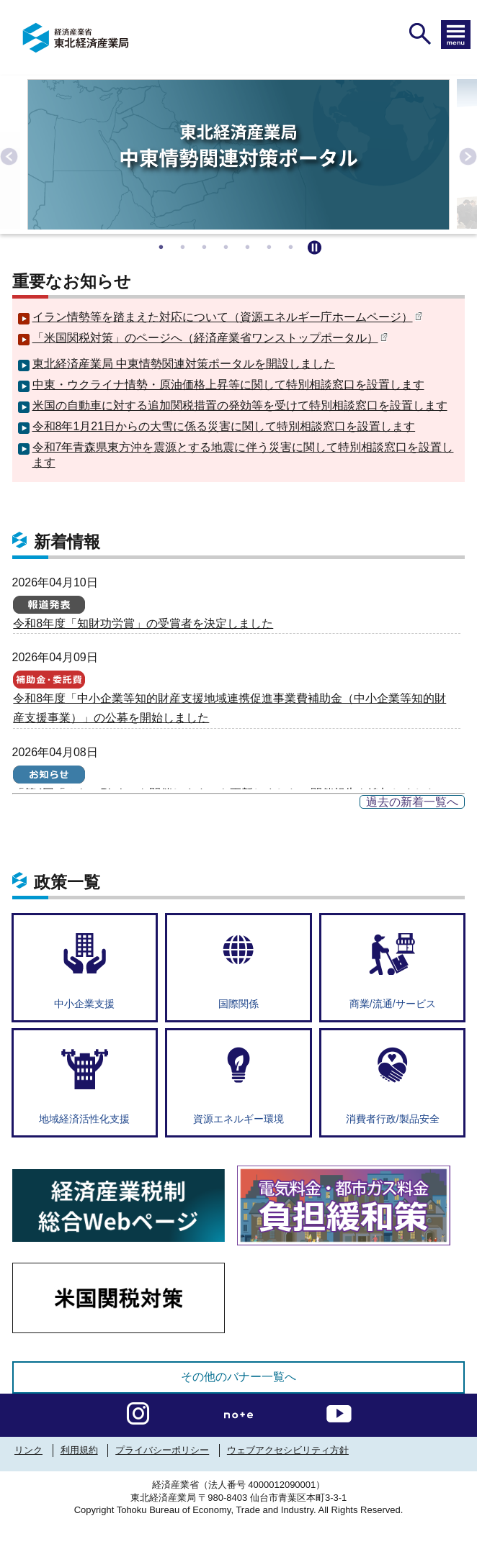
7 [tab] (292, 244)
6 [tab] (271, 244)
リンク (28, 1450)
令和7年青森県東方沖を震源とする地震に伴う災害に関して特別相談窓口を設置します (243, 454)
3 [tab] (206, 244)
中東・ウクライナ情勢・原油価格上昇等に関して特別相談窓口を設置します (228, 384)
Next (466, 154)
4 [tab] (227, 244)
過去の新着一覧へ (412, 802)
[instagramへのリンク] (138, 1411)
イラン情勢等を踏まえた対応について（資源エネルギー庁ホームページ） (227, 317)
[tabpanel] (238, 154)
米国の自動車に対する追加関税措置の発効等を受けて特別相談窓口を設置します (239, 405)
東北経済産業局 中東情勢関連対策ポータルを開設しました (183, 364)
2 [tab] (184, 244)
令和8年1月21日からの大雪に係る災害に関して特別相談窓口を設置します (224, 426)
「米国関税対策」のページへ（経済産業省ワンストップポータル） (210, 338)
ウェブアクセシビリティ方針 (288, 1450)
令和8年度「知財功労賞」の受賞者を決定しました (143, 623)
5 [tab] (249, 244)
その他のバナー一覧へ (238, 1377)
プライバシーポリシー (162, 1450)
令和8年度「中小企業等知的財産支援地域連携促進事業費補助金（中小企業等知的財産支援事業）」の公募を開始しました (229, 708)
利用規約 (79, 1450)
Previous (7, 154)
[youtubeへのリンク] (339, 1411)
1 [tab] (163, 244)
